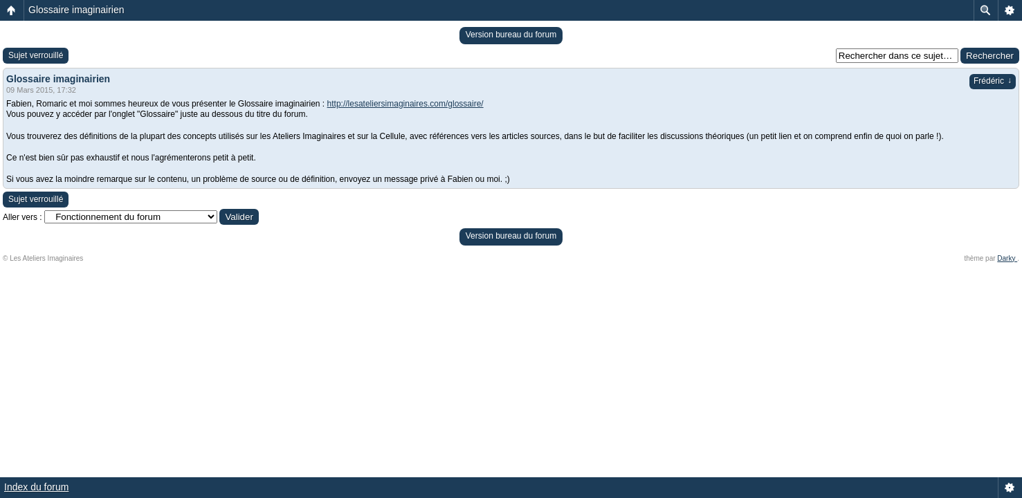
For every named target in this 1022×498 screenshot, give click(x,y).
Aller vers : (22, 217)
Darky (1007, 258)
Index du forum (36, 486)
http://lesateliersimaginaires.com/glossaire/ (405, 104)
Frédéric (993, 81)
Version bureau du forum (511, 34)
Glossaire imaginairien (76, 9)
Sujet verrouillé (35, 55)
